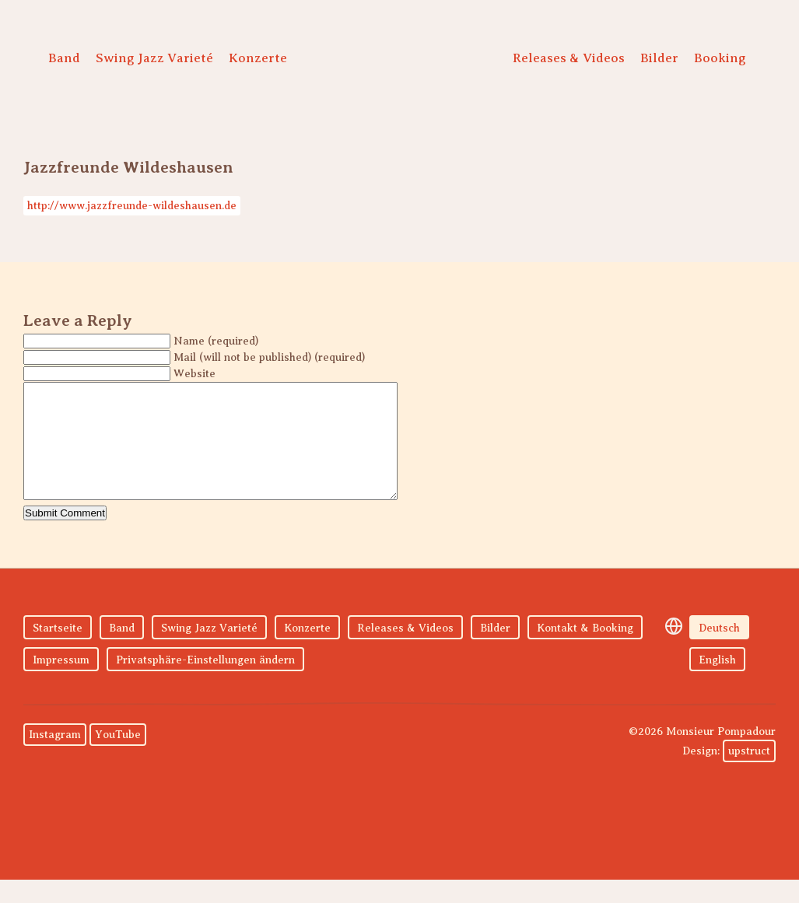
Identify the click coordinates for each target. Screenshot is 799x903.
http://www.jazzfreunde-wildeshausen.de (132, 206)
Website (194, 374)
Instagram (55, 758)
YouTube (118, 758)
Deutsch (719, 651)
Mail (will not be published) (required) (269, 357)
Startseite (57, 651)
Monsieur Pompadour (396, 62)
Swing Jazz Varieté (154, 58)
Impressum (61, 683)
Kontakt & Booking (585, 651)
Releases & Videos (569, 58)
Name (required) (215, 341)
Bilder (659, 58)
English (717, 683)
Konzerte (258, 58)
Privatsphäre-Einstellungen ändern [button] (205, 683)
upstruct (749, 774)
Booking (720, 58)
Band (64, 58)
